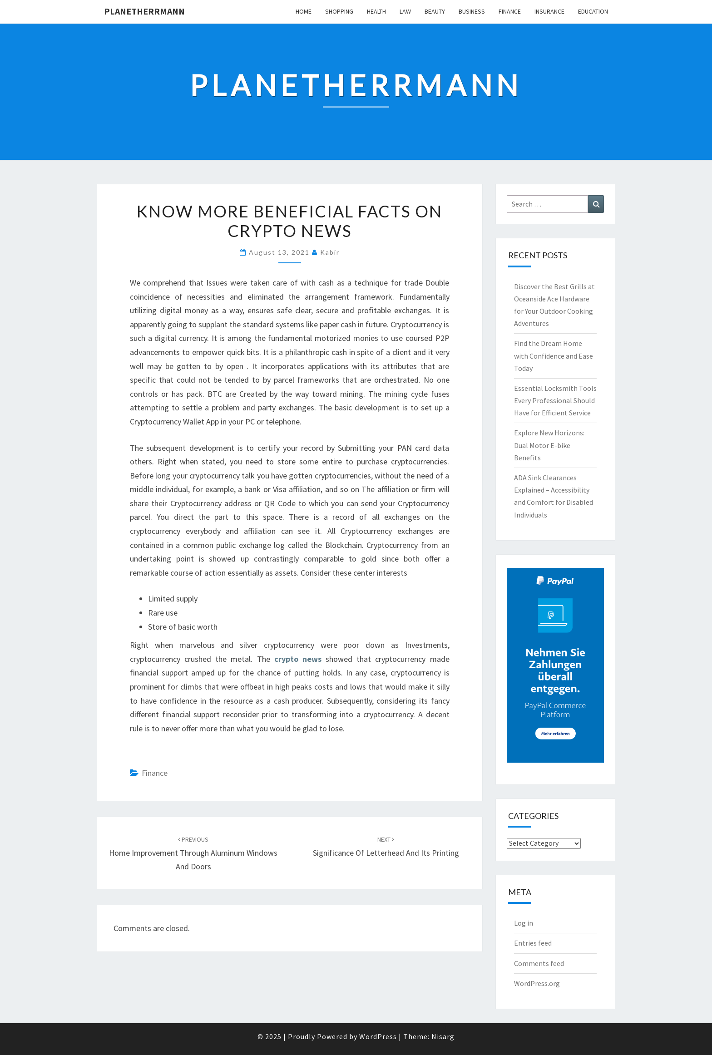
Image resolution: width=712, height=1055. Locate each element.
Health (376, 11)
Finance (510, 11)
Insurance (549, 11)
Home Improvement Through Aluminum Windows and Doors (193, 853)
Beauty (435, 11)
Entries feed (533, 942)
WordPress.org (537, 983)
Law (405, 11)
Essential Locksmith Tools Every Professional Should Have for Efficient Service (555, 400)
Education (593, 11)
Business (472, 11)
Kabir (330, 252)
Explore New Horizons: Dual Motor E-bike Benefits (549, 445)
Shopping (339, 11)
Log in (523, 922)
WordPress (378, 1036)
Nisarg (443, 1036)
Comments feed (539, 963)
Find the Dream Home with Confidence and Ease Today (553, 355)
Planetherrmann (144, 11)
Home (304, 11)
